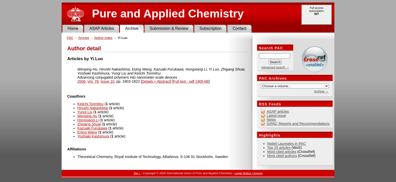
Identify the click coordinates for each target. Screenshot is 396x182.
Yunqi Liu (84, 112)
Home (73, 28)
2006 (81, 81)
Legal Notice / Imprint (248, 173)
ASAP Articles (101, 28)
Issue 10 (107, 81)
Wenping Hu (87, 116)
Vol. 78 (92, 81)
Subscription (210, 28)
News (271, 120)
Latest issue (276, 115)
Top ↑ (136, 173)
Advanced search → (275, 67)
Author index (103, 38)
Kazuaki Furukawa (92, 128)
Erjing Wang (87, 132)
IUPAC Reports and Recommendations (298, 124)
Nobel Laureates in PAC (286, 144)
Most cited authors (282, 156)
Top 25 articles (279, 148)
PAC (70, 38)
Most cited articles (281, 152)
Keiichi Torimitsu (90, 104)
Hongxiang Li (87, 120)
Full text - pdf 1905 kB (191, 81)
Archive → (321, 91)
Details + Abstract (156, 81)
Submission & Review (169, 28)
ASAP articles (278, 111)
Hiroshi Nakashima (92, 108)
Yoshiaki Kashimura (93, 136)
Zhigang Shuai (89, 124)
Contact (239, 28)
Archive (131, 28)
